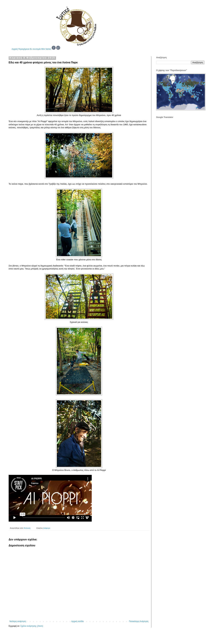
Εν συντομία (35, 49)
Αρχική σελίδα (77, 621)
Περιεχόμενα (23, 49)
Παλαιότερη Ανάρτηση (138, 621)
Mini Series (46, 49)
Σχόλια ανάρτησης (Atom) (31, 626)
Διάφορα (46, 528)
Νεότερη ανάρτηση (17, 621)
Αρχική (15, 49)
